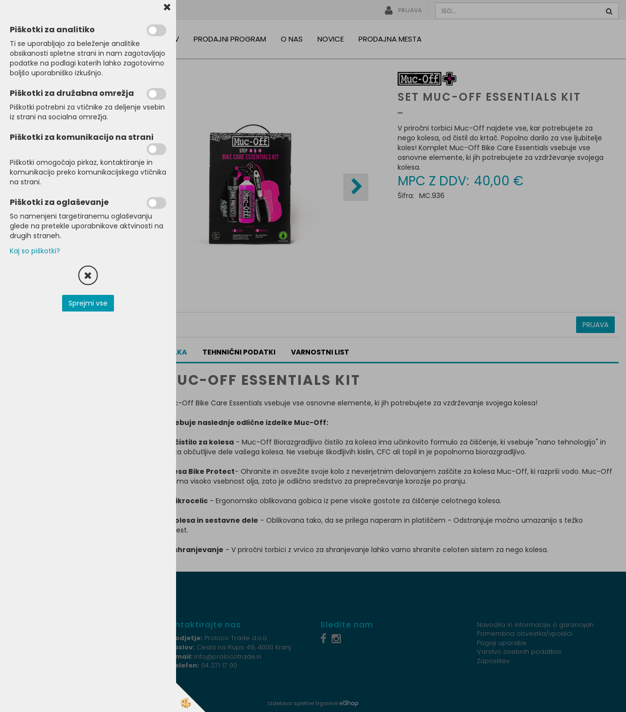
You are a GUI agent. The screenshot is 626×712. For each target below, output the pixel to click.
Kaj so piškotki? (35, 251)
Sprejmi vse (88, 303)
